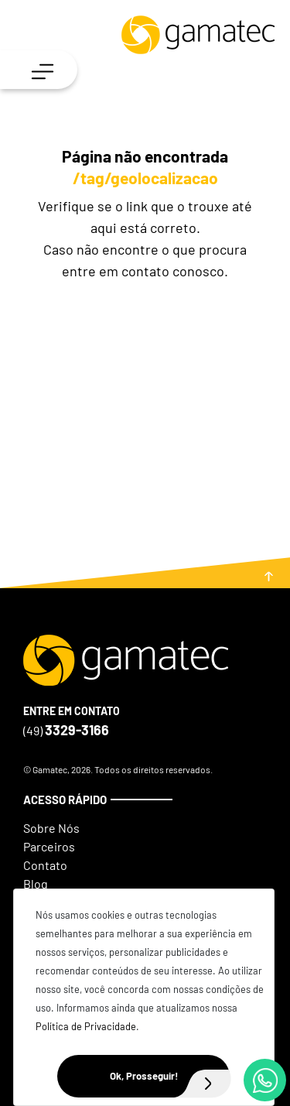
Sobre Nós (51, 827)
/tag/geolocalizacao (145, 177)
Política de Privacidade (86, 1026)
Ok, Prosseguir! (170, 1076)
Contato (45, 865)
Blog (35, 883)
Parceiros (49, 846)
